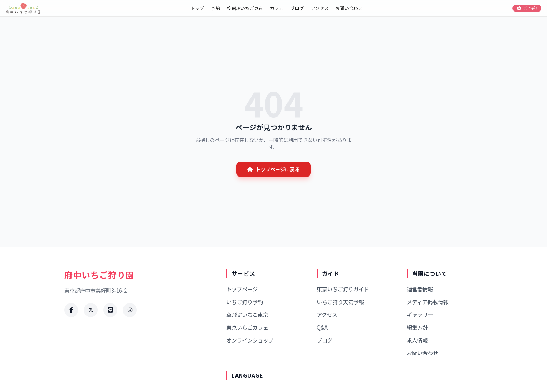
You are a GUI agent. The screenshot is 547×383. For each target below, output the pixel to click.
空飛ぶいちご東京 (245, 8)
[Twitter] (91, 310)
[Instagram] (130, 310)
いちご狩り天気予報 (340, 302)
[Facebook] (71, 310)
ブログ (297, 8)
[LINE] (110, 310)
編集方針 (417, 327)
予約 (215, 8)
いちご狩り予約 (244, 302)
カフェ (277, 8)
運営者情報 (420, 289)
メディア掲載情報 (427, 302)
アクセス (319, 8)
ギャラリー (420, 314)
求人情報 (417, 340)
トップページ (242, 289)
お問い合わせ (348, 8)
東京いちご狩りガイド (343, 289)
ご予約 (527, 8)
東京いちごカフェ (247, 327)
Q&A (322, 327)
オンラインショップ (250, 340)
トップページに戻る (273, 169)
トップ (197, 8)
